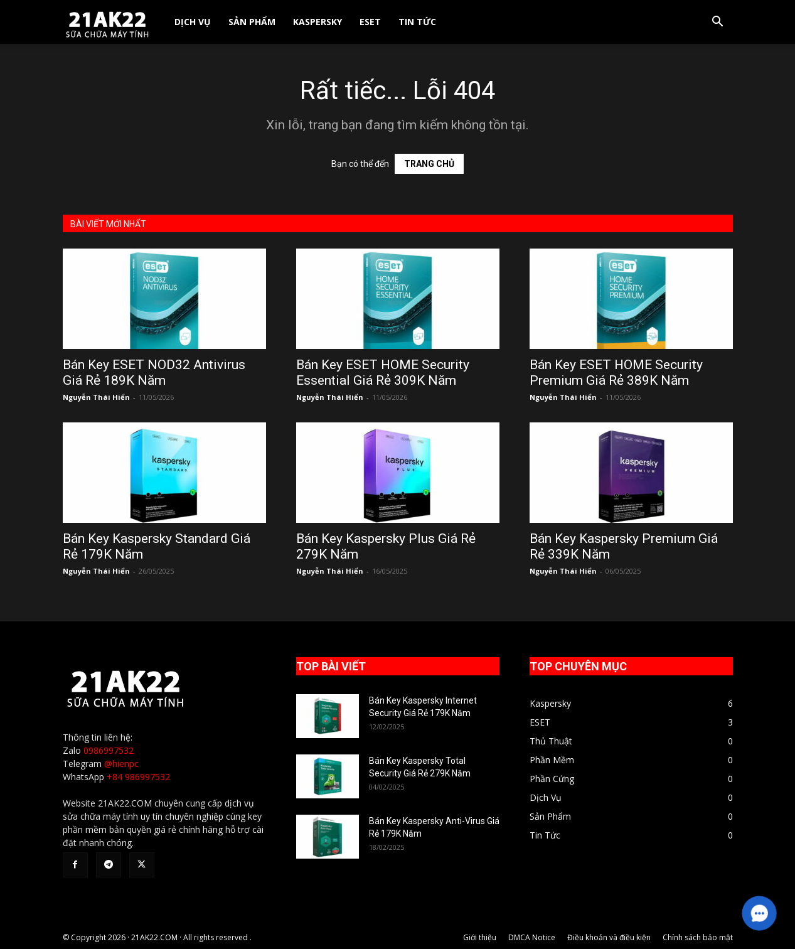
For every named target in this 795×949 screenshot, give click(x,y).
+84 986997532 (138, 777)
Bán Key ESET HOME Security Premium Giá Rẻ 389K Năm (616, 372)
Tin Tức (417, 22)
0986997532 (108, 750)
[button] (718, 23)
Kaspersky (317, 22)
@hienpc (121, 763)
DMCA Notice (531, 937)
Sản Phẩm (251, 22)
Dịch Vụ (192, 22)
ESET (370, 22)
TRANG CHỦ (429, 164)
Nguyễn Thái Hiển (96, 397)
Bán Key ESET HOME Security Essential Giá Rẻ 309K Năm (382, 372)
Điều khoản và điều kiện (609, 937)
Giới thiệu (479, 937)
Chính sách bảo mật (698, 937)
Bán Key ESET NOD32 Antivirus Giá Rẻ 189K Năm (154, 372)
